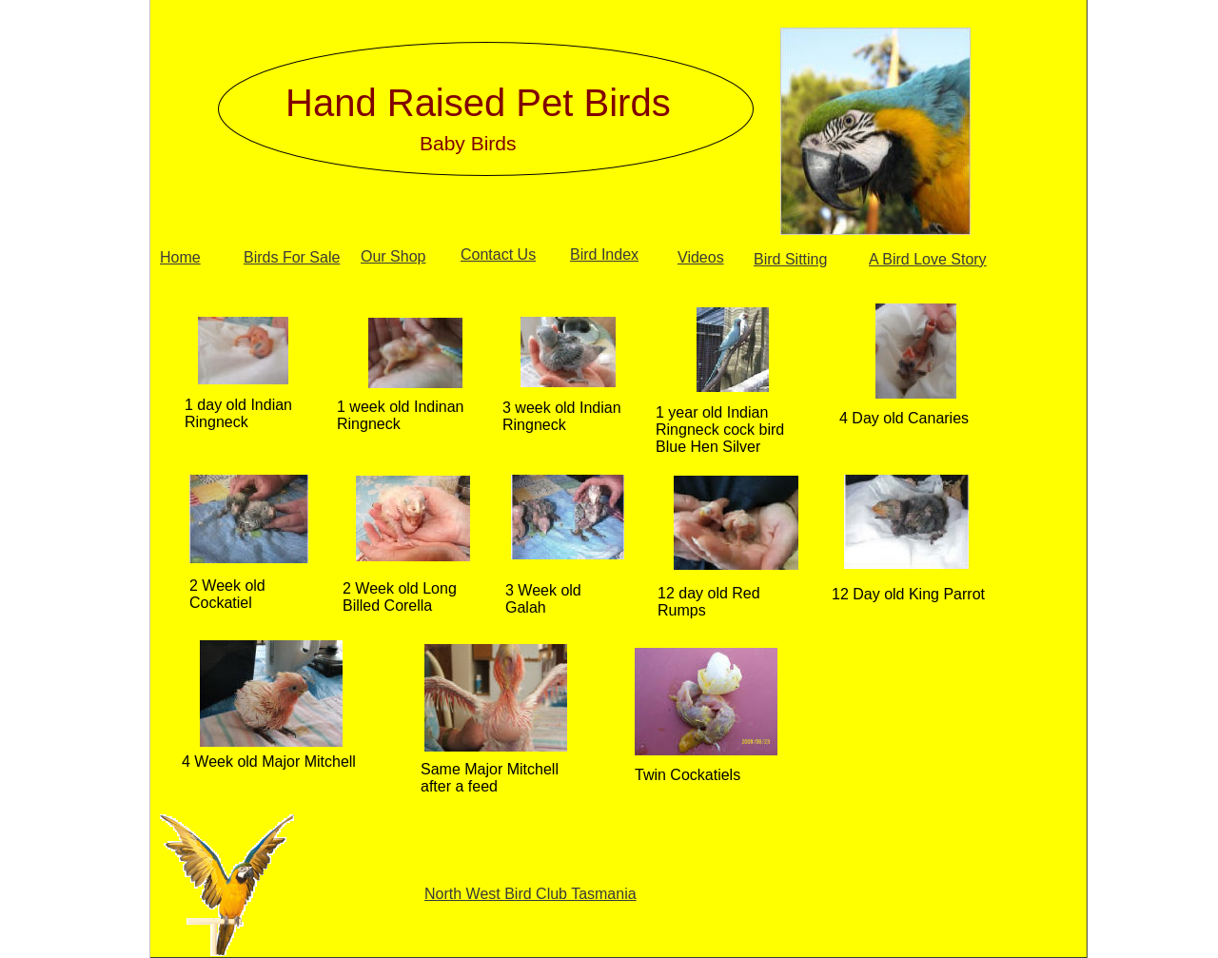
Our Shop (393, 256)
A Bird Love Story (928, 259)
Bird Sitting (790, 259)
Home (180, 257)
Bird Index (604, 254)
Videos (701, 257)
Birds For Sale (292, 257)
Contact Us (498, 254)
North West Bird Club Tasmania (530, 894)
